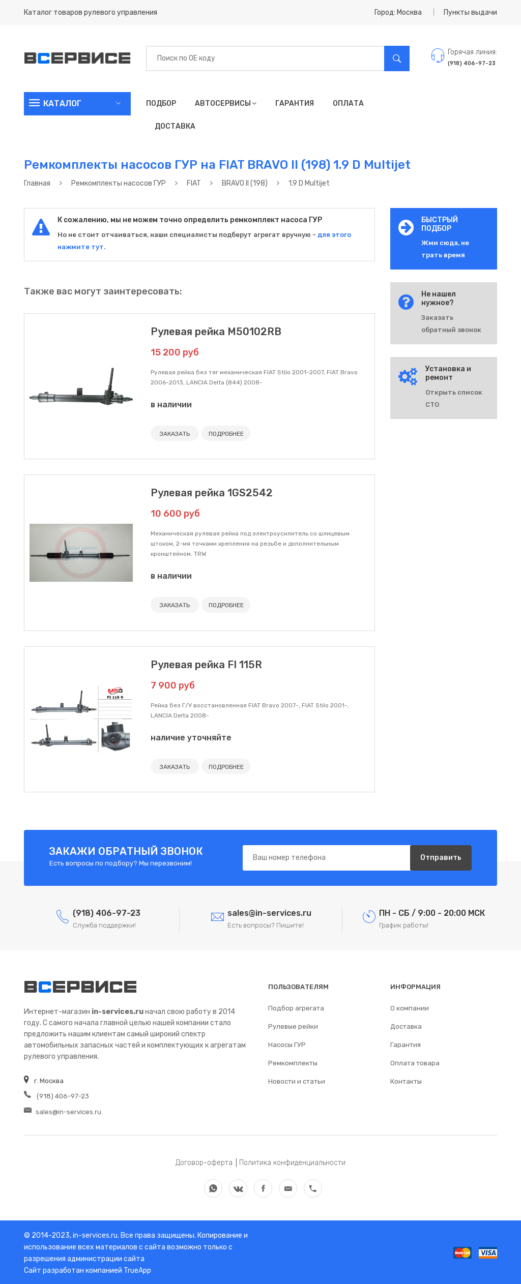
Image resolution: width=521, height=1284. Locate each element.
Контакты (406, 1081)
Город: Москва (398, 12)
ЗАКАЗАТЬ (175, 433)
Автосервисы (225, 103)
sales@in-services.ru (62, 1111)
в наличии (171, 404)
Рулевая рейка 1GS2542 (212, 493)
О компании (409, 1007)
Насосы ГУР (287, 1044)
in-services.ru (94, 1234)
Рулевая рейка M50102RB (216, 331)
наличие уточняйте (191, 737)
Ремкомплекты (292, 1062)
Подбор (161, 103)
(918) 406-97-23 (56, 1095)
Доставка (175, 126)
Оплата (348, 103)
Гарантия (294, 103)
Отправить (440, 857)
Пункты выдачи (470, 12)
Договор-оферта (204, 1161)
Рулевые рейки (293, 1026)
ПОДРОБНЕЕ (225, 433)
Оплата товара (415, 1062)
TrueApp (137, 1269)
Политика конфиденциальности (292, 1161)
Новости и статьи (296, 1081)
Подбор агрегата (296, 1007)
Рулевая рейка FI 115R (206, 664)
